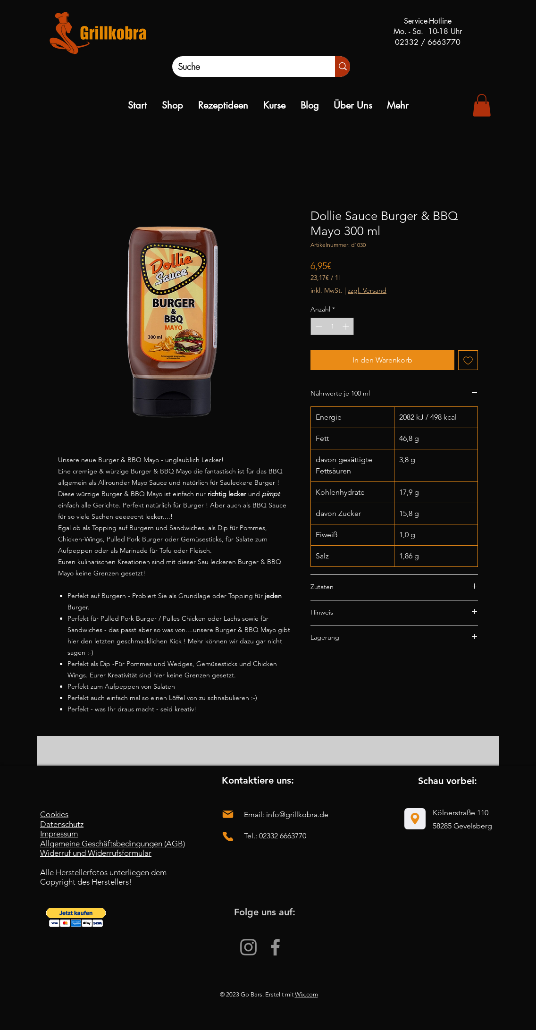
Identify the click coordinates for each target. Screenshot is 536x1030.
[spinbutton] (332, 326)
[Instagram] (248, 947)
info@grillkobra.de (297, 814)
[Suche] (243, 66)
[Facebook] (275, 947)
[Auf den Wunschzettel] (468, 360)
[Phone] (228, 836)
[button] (76, 917)
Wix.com (306, 994)
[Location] (415, 818)
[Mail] (228, 814)
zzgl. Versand (367, 290)
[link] (481, 105)
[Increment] (346, 326)
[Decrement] (318, 326)
